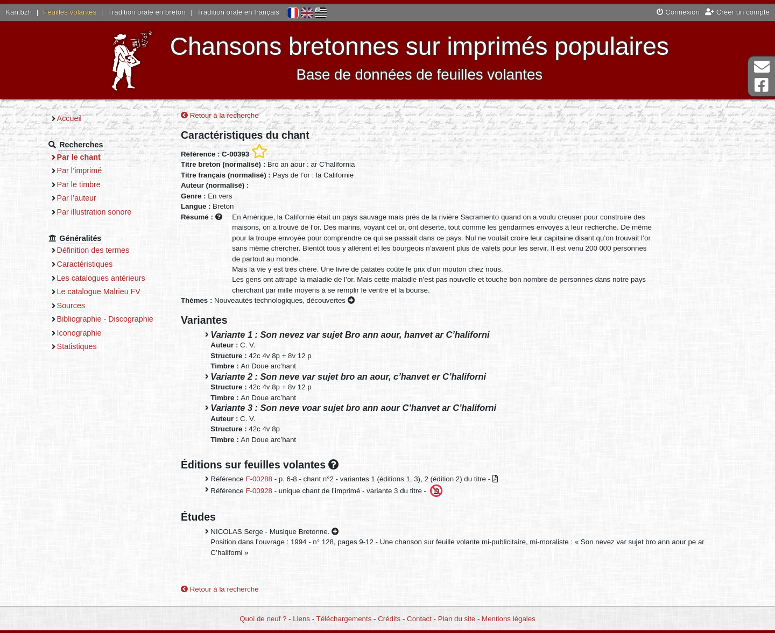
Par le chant (79, 157)
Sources (71, 305)
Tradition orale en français (238, 12)
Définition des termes (93, 250)
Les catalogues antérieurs (101, 278)
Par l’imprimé (79, 170)
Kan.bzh (18, 12)
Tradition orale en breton (146, 12)
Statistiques (77, 346)
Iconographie (79, 333)
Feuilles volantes (69, 12)
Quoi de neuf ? (262, 619)
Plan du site (456, 619)
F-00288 (258, 479)
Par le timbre (79, 184)
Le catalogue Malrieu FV (98, 291)
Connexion (678, 12)
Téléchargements (344, 619)
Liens (301, 619)
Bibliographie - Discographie (105, 319)
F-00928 (258, 490)
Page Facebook (761, 85)
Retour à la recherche (220, 115)
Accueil (69, 118)
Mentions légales (509, 619)
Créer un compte (737, 12)
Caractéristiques (85, 264)
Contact (419, 619)
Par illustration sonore (94, 212)
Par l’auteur (76, 198)
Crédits (389, 619)
